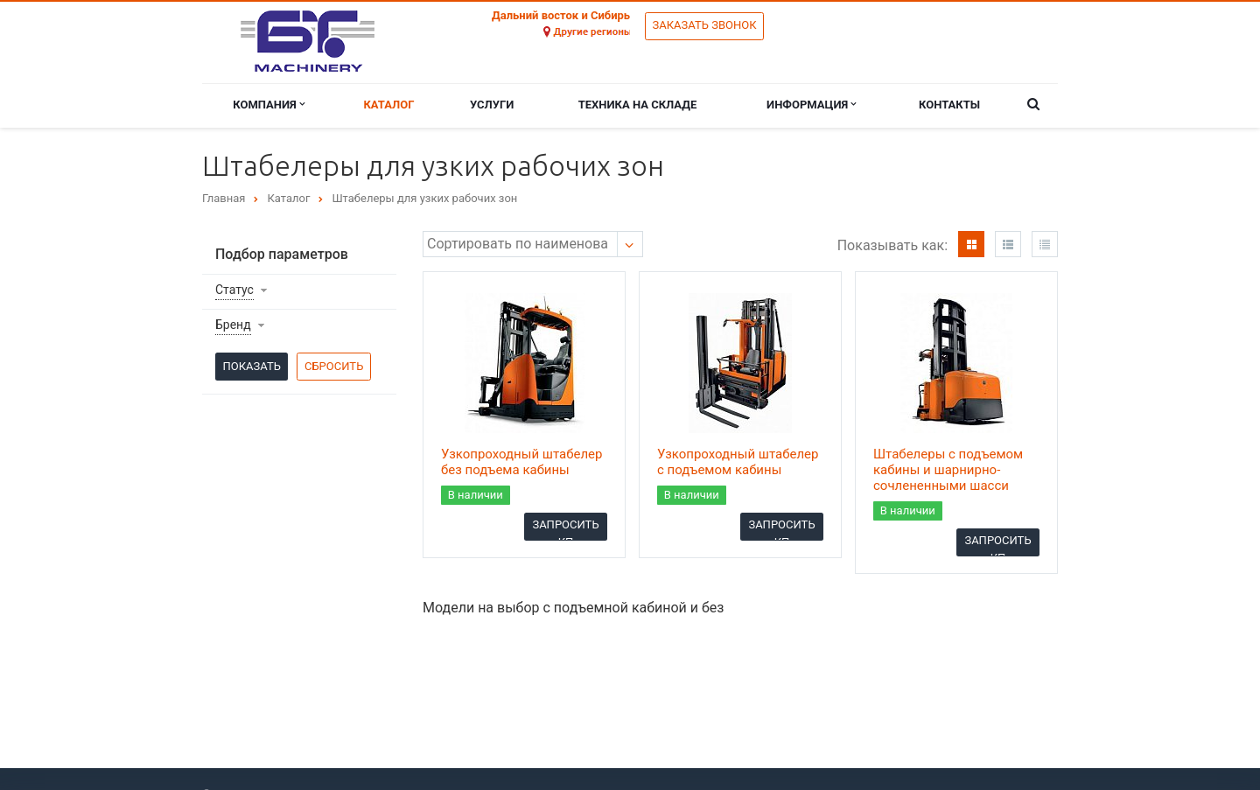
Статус (234, 290)
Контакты (949, 104)
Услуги (492, 104)
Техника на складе (637, 104)
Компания (268, 104)
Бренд (233, 325)
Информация (811, 104)
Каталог (388, 104)
